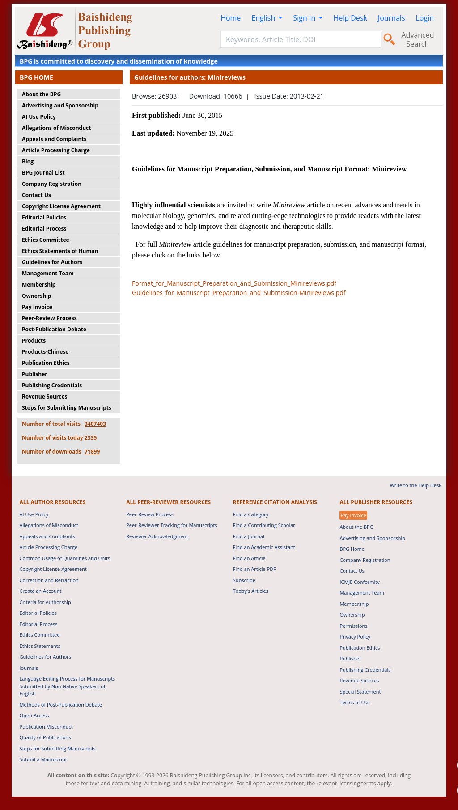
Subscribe (244, 580)
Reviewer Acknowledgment (157, 536)
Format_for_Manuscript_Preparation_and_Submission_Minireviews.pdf (234, 283)
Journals (391, 18)
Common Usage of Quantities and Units (65, 558)
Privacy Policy (354, 636)
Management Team (48, 273)
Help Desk (350, 18)
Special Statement (360, 691)
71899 (92, 451)
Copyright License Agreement (61, 206)
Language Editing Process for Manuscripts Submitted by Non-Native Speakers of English (67, 686)
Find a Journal (248, 536)
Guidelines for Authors (52, 262)
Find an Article (249, 558)
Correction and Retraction (49, 580)
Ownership (36, 296)
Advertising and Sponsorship (60, 105)
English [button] (264, 18)
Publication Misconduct (46, 726)
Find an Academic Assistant (264, 547)
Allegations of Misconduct (56, 128)
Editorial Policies (44, 217)
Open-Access (34, 715)
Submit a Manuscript (43, 759)
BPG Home (352, 548)
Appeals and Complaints (54, 139)
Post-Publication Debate (54, 329)
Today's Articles (250, 590)
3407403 (95, 424)
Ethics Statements (40, 646)
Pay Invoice (37, 307)
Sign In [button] (305, 18)
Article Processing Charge (56, 150)
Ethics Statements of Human (60, 251)
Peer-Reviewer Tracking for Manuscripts (171, 525)
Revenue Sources (45, 396)
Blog (28, 161)
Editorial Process (44, 228)
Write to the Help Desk (415, 485)
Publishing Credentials (52, 385)
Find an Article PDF (254, 569)
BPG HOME (36, 77)
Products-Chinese (45, 352)
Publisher (34, 374)
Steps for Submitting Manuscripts (66, 407)
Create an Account (41, 590)
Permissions (353, 625)
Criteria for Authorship (45, 602)
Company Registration (51, 184)
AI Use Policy (39, 116)
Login (425, 18)
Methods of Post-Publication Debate (61, 704)
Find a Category (251, 514)
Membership (38, 284)
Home (231, 18)
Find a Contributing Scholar (264, 525)
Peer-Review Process (49, 318)
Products (34, 340)
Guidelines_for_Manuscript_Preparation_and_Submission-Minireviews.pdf (238, 292)
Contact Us (36, 195)
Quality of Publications (45, 737)
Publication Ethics (46, 363)
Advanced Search (417, 39)
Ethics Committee (45, 240)
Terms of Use (354, 702)
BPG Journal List (43, 172)
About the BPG (41, 94)
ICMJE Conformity (359, 582)
